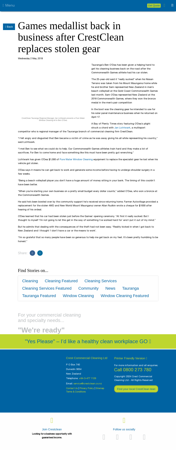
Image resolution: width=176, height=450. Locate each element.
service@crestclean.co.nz (88, 383)
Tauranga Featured (39, 295)
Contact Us (72, 388)
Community (88, 288)
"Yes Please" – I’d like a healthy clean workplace (81, 341)
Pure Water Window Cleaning (76, 159)
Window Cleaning (78, 295)
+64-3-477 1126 (87, 378)
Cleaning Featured (61, 281)
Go (145, 341)
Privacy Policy (87, 388)
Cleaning (30, 281)
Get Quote (154, 5)
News (110, 288)
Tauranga (130, 288)
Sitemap (100, 388)
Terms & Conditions (76, 391)
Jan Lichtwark (122, 127)
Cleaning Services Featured (47, 288)
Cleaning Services (101, 281)
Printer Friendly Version (130, 358)
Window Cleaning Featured (125, 295)
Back (9, 26)
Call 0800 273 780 (132, 369)
